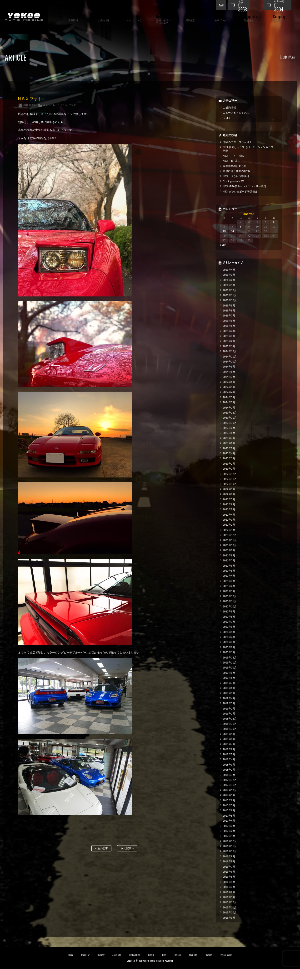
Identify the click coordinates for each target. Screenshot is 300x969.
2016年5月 (229, 876)
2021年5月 (229, 570)
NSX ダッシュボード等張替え (240, 191)
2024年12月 (230, 351)
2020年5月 (229, 632)
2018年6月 (229, 749)
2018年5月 (229, 754)
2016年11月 (230, 846)
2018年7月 (229, 744)
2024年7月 (229, 376)
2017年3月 (229, 825)
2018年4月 (229, 759)
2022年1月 (229, 530)
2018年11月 (230, 723)
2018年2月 (229, 769)
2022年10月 (230, 483)
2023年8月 (229, 432)
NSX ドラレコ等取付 (236, 176)
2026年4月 (229, 269)
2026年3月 (229, 274)
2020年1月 (229, 652)
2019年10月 (230, 667)
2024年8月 (229, 371)
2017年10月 (230, 790)
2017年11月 (230, 784)
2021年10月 (230, 545)
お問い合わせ (222, 6)
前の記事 (101, 848)
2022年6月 (229, 504)
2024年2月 (229, 402)
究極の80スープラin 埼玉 (237, 142)
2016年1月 (229, 897)
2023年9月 (229, 427)
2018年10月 (230, 728)
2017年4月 (229, 820)
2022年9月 (229, 489)
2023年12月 (230, 412)
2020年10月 (230, 606)
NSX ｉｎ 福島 (233, 155)
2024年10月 (230, 361)
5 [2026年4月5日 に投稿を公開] (274, 221)
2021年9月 (229, 550)
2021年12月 (230, 535)
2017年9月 (229, 795)
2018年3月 (229, 764)
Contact (208, 955)
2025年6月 (229, 320)
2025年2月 (229, 341)
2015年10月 (230, 912)
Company (177, 955)
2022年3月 (229, 519)
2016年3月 (229, 887)
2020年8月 (229, 616)
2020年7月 (229, 621)
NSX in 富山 (232, 160)
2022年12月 (230, 473)
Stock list (85, 955)
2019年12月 (230, 657)
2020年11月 (230, 601)
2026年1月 (229, 285)
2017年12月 (230, 779)
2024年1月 (229, 407)
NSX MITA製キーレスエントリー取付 (244, 186)
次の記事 (127, 848)
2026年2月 (229, 280)
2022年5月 (229, 509)
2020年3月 (229, 642)
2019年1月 (229, 713)
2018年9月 (229, 734)
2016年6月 (229, 871)
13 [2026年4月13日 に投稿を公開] (224, 231)
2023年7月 (229, 438)
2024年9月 (229, 366)
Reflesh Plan (134, 955)
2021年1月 (229, 591)
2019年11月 (230, 662)
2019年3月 (229, 703)
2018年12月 (230, 718)
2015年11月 (230, 907)
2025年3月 (229, 336)
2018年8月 (229, 739)
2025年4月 (229, 331)
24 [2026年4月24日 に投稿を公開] (257, 235)
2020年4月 (229, 637)
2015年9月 (229, 917)
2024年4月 (229, 392)
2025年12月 (230, 290)
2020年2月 (229, 647)
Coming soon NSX (233, 181)
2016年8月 (229, 861)
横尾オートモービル (24, 17)
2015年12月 (230, 902)
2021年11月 (230, 540)
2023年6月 (229, 443)
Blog (164, 955)
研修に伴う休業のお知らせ (238, 171)
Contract (101, 955)
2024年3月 (229, 397)
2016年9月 (229, 856)
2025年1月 (229, 346)
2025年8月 (229, 310)
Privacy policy (226, 955)
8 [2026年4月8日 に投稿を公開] (240, 226)
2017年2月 (229, 830)
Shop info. (193, 955)
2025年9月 (229, 305)
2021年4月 (229, 575)
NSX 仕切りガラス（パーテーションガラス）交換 (249, 149)
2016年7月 (229, 866)
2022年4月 (229, 514)
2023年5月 (229, 448)
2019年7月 (229, 683)
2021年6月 (229, 565)
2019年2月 (229, 708)
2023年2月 (229, 463)
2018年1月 (229, 774)
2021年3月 (229, 581)
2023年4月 (229, 453)
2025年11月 (230, 295)
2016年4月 (229, 882)
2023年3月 (229, 458)
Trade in (151, 955)
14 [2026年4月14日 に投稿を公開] (232, 231)
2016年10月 (230, 851)
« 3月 (223, 245)
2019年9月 (229, 672)
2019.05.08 (29, 105)
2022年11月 (230, 478)
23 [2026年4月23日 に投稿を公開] (249, 235)
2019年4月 (229, 698)
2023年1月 (229, 468)
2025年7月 (229, 315)
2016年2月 (229, 892)
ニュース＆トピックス (55, 105)
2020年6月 (229, 626)
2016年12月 (230, 841)
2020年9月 (229, 611)
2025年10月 (230, 300)
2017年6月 (229, 810)
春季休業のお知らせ (234, 166)
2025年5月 (229, 325)
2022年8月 (229, 494)
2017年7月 (229, 805)
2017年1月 (229, 835)
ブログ (72, 105)
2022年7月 (229, 499)
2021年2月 (229, 586)
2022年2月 (229, 524)
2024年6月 (229, 382)
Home (70, 955)
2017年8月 (229, 800)
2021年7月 (229, 560)
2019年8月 (229, 677)
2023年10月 (230, 422)
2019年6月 (229, 688)
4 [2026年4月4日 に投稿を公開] (265, 221)
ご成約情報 (229, 107)
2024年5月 (229, 387)
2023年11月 (230, 417)
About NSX (116, 955)
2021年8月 (229, 555)
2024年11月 (230, 356)
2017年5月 (229, 815)
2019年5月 (229, 693)
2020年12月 (230, 596)
